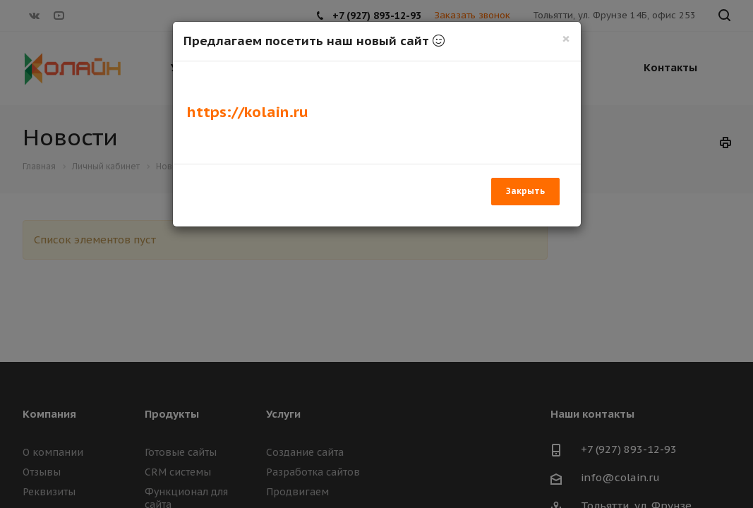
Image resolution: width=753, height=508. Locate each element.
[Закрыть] (566, 38)
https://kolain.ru (247, 111)
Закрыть (525, 191)
